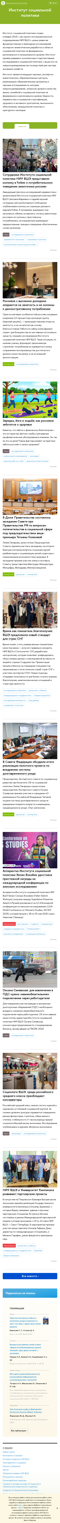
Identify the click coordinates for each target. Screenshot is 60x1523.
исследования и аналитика (22, 234)
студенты (35, 924)
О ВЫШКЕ (8, 1448)
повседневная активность (14, 700)
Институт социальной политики (30, 12)
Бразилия (38, 1250)
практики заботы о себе (14, 461)
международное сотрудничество (17, 695)
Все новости (30, 1276)
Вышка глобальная (11, 1255)
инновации (34, 456)
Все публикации (19, 1430)
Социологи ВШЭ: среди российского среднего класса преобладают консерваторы (28, 1096)
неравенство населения (14, 239)
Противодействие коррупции (14, 1480)
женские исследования (13, 934)
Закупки (6, 1470)
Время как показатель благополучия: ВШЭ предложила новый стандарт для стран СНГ (28, 635)
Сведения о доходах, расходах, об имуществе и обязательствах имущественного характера (22, 1485)
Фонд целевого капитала (13, 1477)
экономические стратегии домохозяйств (21, 244)
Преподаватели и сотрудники (14, 1462)
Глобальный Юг (33, 929)
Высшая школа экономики (16, 3)
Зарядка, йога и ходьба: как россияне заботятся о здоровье (28, 423)
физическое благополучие (37, 461)
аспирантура (46, 924)
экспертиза (32, 574)
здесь (20, 1505)
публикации (16, 1133)
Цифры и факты (9, 1452)
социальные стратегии (36, 239)
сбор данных (33, 700)
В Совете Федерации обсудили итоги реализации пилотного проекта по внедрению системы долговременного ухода (28, 767)
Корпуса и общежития (11, 1466)
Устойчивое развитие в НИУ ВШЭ (16, 1459)
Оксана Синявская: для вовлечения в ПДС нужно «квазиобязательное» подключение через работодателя (28, 994)
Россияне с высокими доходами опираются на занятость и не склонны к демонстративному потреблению (28, 305)
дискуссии (20, 574)
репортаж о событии (37, 690)
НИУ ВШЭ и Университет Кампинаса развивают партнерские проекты (28, 1192)
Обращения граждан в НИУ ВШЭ (16, 1473)
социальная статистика (13, 705)
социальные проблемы (35, 934)
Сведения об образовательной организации (20, 1490)
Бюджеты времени (42, 695)
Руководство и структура (12, 1455)
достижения (23, 924)
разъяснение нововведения (15, 456)
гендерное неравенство (14, 929)
